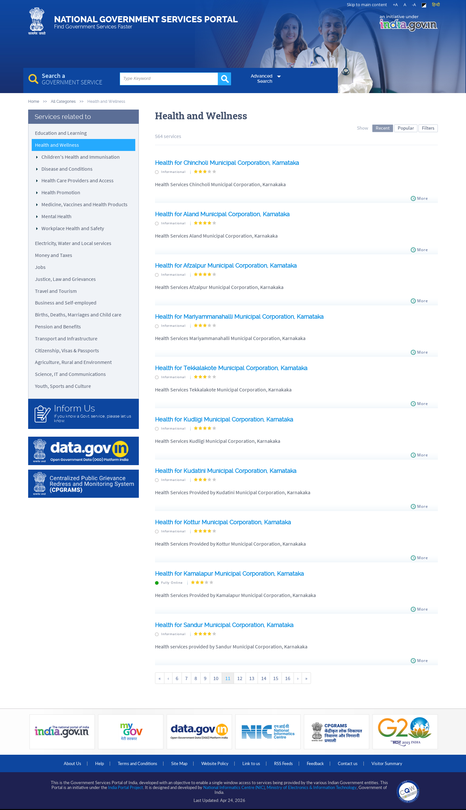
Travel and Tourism (56, 291)
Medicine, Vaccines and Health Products (84, 204)
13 (251, 678)
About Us (72, 763)
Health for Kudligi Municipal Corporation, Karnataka (224, 419)
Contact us (348, 763)
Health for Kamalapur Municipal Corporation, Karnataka (229, 573)
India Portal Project (125, 787)
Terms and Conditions (137, 763)
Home (33, 101)
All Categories (63, 101)
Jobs (40, 267)
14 (263, 678)
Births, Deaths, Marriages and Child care (78, 314)
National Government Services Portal (146, 22)
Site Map (179, 763)
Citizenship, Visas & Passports (67, 350)
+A (395, 4)
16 (287, 678)
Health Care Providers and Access (77, 180)
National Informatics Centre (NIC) (234, 787)
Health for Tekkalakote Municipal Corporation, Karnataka (231, 368)
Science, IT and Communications (70, 374)
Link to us (251, 763)
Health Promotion (60, 192)
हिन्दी (436, 4)
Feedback (315, 763)
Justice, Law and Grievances (65, 279)
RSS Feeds (283, 763)
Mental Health (56, 216)
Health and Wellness (57, 145)
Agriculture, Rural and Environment (73, 362)
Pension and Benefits (58, 326)
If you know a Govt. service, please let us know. (93, 413)
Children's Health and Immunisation (80, 157)
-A (414, 4)
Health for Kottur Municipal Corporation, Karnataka (223, 522)
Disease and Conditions (67, 168)
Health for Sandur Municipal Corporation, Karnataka (224, 625)
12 (239, 678)
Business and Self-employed (65, 302)
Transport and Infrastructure (66, 338)
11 (227, 678)
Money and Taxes (53, 255)
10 (215, 678)
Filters (428, 128)
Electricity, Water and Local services (73, 243)
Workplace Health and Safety (72, 228)
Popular (406, 128)
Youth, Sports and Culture (63, 386)
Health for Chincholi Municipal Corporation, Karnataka (227, 162)
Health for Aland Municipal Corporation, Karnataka (222, 214)
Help (99, 763)
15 (275, 678)
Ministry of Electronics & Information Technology (312, 787)
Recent (383, 128)
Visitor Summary (387, 763)
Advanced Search (261, 78)
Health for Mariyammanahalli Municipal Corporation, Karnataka (239, 316)
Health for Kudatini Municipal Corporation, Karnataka (225, 470)
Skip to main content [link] (367, 4)
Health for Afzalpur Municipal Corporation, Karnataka (226, 265)
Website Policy (214, 763)
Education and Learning (61, 133)
